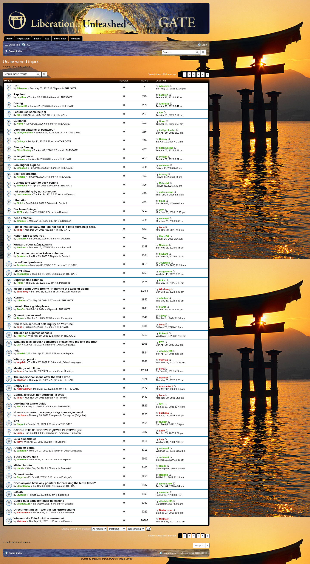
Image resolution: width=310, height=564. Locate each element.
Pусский (66, 247)
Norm (20, 123)
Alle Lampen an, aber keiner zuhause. (39, 253)
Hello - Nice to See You (29, 235)
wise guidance (23, 156)
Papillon (19, 94)
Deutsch (70, 194)
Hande (20, 468)
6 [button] (202, 74)
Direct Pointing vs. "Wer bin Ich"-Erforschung (44, 509)
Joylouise (22, 265)
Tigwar (20, 318)
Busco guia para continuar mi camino (39, 500)
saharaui (21, 450)
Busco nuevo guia (26, 456)
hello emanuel (23, 218)
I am (16, 85)
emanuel (21, 221)
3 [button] (189, 74)
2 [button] (184, 74)
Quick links (14, 45)
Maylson (21, 380)
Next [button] (207, 74)
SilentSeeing (24, 150)
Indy (19, 442)
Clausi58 (21, 238)
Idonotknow (23, 486)
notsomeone (24, 194)
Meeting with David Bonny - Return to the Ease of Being (51, 288)
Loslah (18, 492)
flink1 (20, 203)
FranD (20, 309)
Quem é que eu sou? (28, 315)
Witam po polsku (25, 359)
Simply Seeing (23, 147)
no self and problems (28, 262)
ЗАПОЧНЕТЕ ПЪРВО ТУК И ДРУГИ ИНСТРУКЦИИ (48, 430)
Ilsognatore (23, 274)
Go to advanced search (17, 66)
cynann (21, 159)
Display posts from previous (84, 528)
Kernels (19, 297)
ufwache (21, 495)
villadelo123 (23, 353)
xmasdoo (22, 168)
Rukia (20, 282)
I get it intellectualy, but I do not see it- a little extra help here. (55, 226)
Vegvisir (21, 362)
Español (69, 353)
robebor (21, 300)
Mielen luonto (23, 465)
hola (16, 350)
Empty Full (21, 385)
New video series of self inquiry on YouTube (43, 324)
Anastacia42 (24, 388)
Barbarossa (23, 512)
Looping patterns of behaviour (34, 129)
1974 (19, 212)
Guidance (20, 120)
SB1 (19, 406)
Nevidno (21, 247)
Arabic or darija (24, 447)
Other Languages (66, 344)
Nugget (21, 424)
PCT (16, 421)
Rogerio (21, 477)
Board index (15, 553)
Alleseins (22, 88)
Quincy (21, 141)
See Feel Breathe (25, 173)
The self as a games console (33, 332)
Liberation (20, 200)
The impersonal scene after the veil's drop (42, 377)
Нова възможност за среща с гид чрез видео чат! (48, 412)
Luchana (21, 415)
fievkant (21, 256)
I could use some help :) (30, 112)
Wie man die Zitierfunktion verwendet (39, 518)
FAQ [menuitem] (28, 45)
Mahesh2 (22, 185)
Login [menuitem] (204, 45)
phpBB (95, 559)
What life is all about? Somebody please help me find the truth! (56, 341)
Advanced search (203, 52)
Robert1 (21, 335)
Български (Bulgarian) (74, 415)
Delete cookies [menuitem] (170, 553)
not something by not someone (35, 191)
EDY (19, 344)
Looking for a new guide (30, 403)
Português (64, 282)
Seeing (18, 103)
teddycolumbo (25, 132)
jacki (17, 138)
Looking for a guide (27, 165)
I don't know (22, 271)
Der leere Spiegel (25, 209)
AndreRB (22, 106)
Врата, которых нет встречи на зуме (39, 394)
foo (18, 115)
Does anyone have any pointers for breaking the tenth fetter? (55, 483)
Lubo (20, 433)
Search (197, 52)
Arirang (21, 176)
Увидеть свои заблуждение (33, 244)
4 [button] (193, 74)
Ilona (19, 229)
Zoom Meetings (72, 291)
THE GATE (70, 88)
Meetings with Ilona (27, 368)
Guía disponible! (25, 439)
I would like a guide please (31, 306)
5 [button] (198, 74)
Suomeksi (65, 468)
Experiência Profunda (28, 279)
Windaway (22, 291)
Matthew (21, 521)
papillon (21, 97)
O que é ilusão (23, 474)
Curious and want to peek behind (36, 182)
